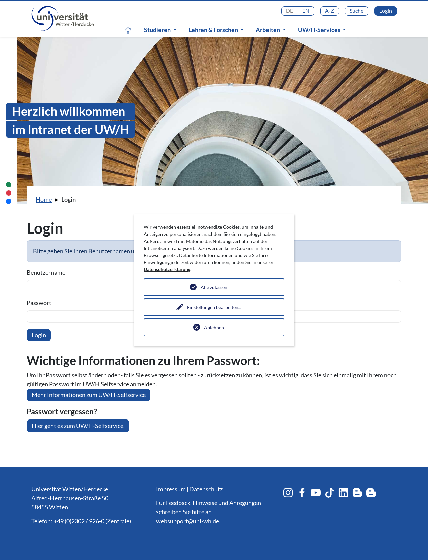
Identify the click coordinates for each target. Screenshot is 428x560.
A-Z (329, 10)
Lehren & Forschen (214, 29)
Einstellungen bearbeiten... (214, 307)
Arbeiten (268, 29)
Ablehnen (214, 327)
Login (385, 10)
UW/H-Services (319, 29)
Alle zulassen (214, 287)
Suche (356, 10)
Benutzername (46, 272)
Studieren (158, 29)
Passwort (39, 302)
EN (305, 10)
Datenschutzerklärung (167, 269)
